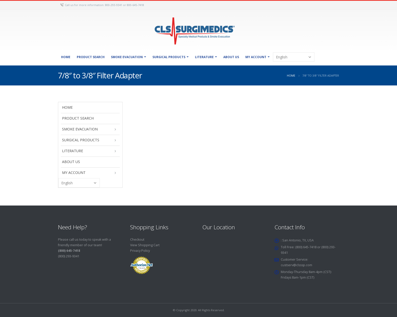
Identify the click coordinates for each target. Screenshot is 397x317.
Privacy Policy (140, 250)
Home (65, 57)
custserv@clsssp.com (297, 265)
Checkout (137, 239)
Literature (204, 57)
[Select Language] (293, 57)
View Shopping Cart (145, 245)
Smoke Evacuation (127, 57)
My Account (255, 57)
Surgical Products (168, 57)
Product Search (91, 57)
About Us (231, 57)
